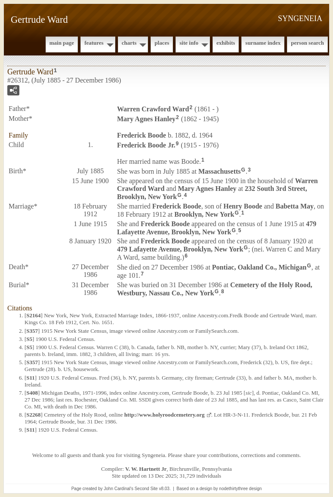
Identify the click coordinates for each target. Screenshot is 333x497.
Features (94, 43)
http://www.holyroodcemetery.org (164, 414)
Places (161, 43)
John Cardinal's (118, 488)
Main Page (61, 43)
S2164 (33, 315)
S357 (32, 331)
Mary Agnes (146, 119)
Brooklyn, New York (204, 214)
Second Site (146, 488)
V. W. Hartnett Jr (145, 469)
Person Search (307, 43)
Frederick (141, 135)
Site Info (188, 43)
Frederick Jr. (146, 144)
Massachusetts (219, 171)
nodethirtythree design (240, 488)
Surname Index (263, 43)
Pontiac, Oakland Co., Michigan (259, 267)
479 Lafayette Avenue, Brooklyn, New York (216, 228)
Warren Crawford (153, 109)
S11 (30, 377)
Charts (129, 43)
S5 (29, 339)
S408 (32, 393)
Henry (242, 206)
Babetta (295, 206)
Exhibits (225, 43)
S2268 (33, 414)
